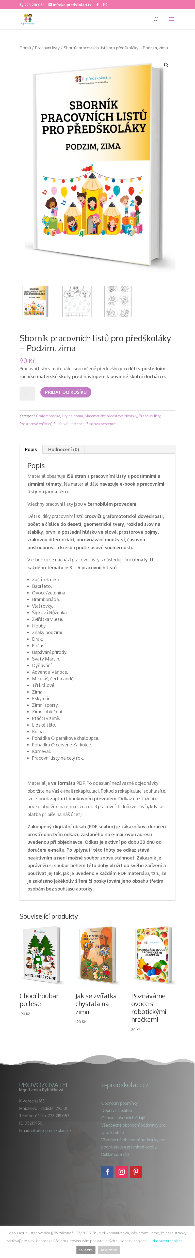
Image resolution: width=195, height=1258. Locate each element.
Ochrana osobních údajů (123, 1117)
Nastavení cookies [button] (167, 1240)
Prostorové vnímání (36, 424)
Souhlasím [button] (85, 1250)
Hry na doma (72, 416)
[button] (166, 65)
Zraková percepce (101, 424)
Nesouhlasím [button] (109, 1250)
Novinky (130, 416)
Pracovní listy (47, 47)
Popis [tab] (31, 449)
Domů (25, 47)
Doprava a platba (116, 1110)
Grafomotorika (48, 416)
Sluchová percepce (69, 424)
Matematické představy (104, 416)
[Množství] (27, 394)
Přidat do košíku (66, 392)
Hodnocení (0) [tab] (63, 449)
